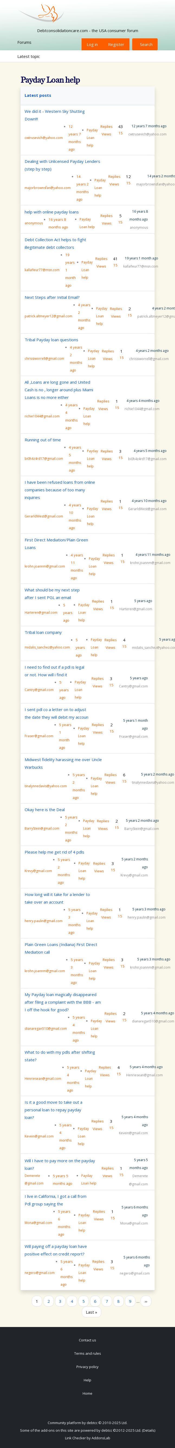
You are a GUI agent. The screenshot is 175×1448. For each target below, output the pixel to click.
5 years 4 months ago (157, 1013)
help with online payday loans (52, 212)
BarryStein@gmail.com (42, 828)
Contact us (87, 1340)
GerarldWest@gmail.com (44, 516)
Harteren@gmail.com (41, 612)
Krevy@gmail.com (38, 871)
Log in (92, 44)
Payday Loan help (92, 138)
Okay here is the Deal (45, 809)
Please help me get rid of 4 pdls (54, 852)
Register (116, 44)
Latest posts (38, 95)
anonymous (34, 223)
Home (87, 1393)
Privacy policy (87, 1366)
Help (87, 1380)
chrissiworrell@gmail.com (44, 358)
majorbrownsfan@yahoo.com (48, 187)
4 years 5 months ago (150, 450)
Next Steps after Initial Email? (52, 297)
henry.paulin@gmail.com (44, 921)
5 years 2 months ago (157, 774)
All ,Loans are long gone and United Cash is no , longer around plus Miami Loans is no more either (59, 389)
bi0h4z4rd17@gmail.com (44, 458)
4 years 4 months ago (143, 400)
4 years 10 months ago (149, 500)
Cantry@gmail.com (39, 689)
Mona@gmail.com (38, 1222)
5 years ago (143, 601)
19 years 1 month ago (141, 258)
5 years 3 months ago (149, 909)
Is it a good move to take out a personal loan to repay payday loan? (53, 1109)
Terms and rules (87, 1353)
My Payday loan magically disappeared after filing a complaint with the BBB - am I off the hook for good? (63, 1002)
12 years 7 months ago (149, 126)
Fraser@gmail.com (39, 736)
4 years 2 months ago (152, 350)
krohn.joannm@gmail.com (45, 566)
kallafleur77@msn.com (42, 270)
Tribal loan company (43, 632)
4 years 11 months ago (152, 554)
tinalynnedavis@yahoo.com (46, 786)
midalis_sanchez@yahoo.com (47, 647)
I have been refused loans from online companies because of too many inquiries (60, 489)
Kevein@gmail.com (39, 1136)
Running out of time (43, 439)
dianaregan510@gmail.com (46, 1028)
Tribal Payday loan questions (51, 339)
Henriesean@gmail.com (43, 1078)
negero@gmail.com (40, 1272)
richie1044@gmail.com (42, 416)
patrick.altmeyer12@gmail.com (48, 316)
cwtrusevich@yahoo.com (44, 137)
